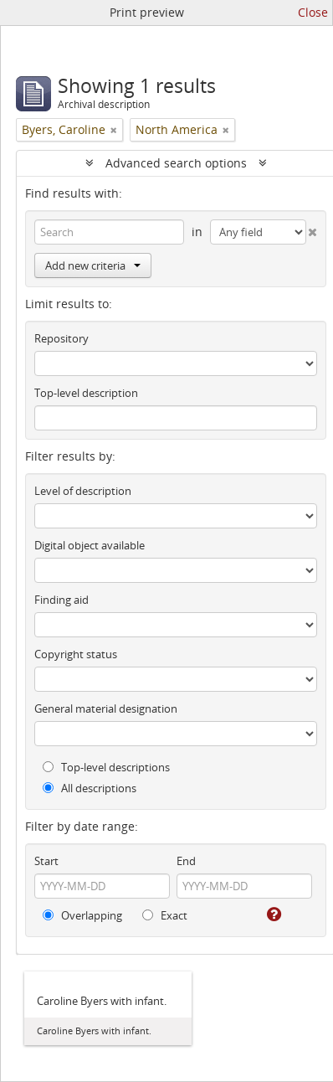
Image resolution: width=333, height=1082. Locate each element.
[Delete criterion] (312, 228)
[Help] (273, 914)
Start (46, 860)
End (186, 860)
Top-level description (86, 392)
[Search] (109, 232)
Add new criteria (93, 265)
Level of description (82, 490)
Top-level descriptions (106, 767)
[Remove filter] (113, 129)
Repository (61, 338)
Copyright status (75, 654)
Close (313, 12)
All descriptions (89, 788)
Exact (164, 915)
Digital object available (89, 545)
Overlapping (82, 915)
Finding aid (61, 599)
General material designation (105, 708)
